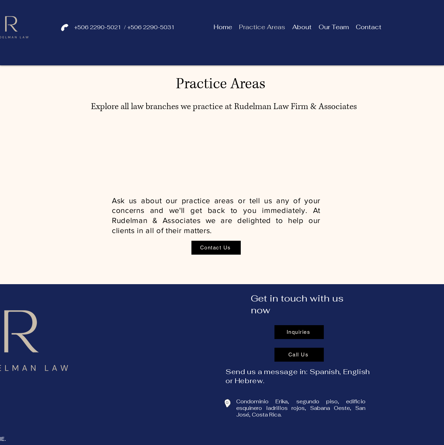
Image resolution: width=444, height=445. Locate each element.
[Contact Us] (216, 248)
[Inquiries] (299, 332)
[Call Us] (299, 355)
